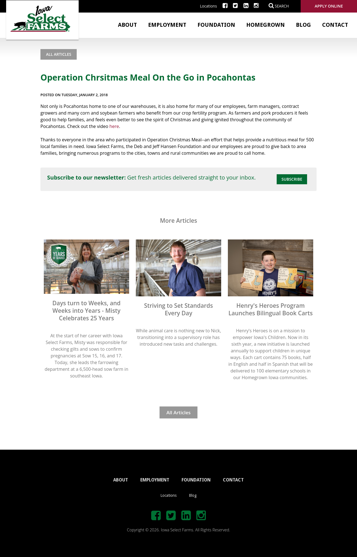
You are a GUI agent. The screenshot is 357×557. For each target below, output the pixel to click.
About (127, 24)
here (114, 126)
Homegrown (265, 24)
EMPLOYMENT (154, 480)
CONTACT (233, 480)
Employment (167, 24)
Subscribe (291, 179)
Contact (335, 24)
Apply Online (329, 6)
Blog (303, 24)
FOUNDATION (196, 480)
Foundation (216, 24)
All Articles (58, 54)
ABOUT (120, 480)
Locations (208, 6)
